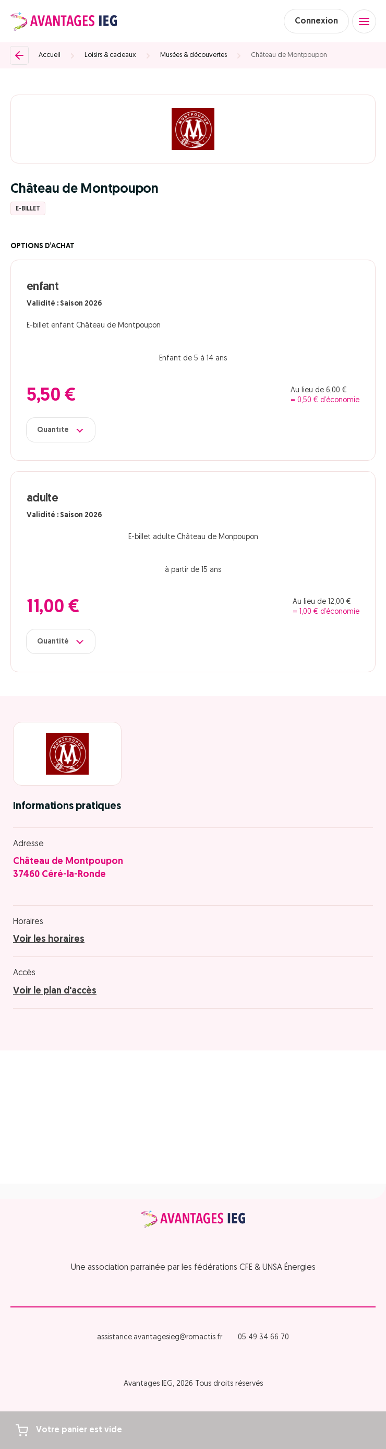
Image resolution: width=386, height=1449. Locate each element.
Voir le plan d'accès (54, 991)
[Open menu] (364, 21)
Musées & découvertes (193, 55)
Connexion (316, 21)
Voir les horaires (49, 939)
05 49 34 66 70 (263, 1337)
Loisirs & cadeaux (110, 55)
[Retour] (19, 55)
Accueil (50, 55)
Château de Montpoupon (289, 55)
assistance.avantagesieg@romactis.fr (159, 1337)
